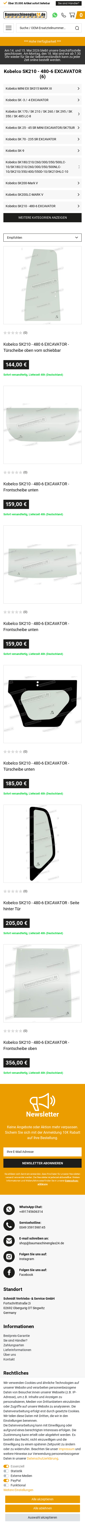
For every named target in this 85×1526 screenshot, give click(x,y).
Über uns (9, 1354)
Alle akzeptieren (42, 1499)
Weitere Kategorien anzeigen (42, 217)
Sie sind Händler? (68, 3)
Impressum (67, 1449)
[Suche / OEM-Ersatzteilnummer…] (44, 28)
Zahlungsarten (13, 1345)
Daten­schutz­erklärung (42, 1458)
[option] (42, 41)
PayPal (16, 1480)
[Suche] (77, 28)
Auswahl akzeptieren (42, 1517)
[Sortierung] (42, 238)
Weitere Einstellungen (18, 1490)
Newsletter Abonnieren (42, 1163)
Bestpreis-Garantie (16, 1336)
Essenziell (17, 1466)
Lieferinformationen (17, 1350)
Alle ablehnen (42, 1508)
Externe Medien (21, 1476)
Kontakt (9, 1359)
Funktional (18, 1485)
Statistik (16, 1471)
